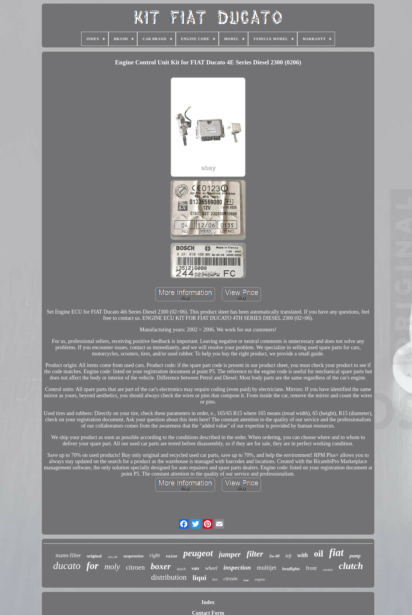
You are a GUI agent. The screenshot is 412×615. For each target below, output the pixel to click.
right (154, 555)
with (302, 555)
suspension (133, 556)
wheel (211, 568)
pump (354, 555)
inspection (237, 567)
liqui (200, 577)
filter (255, 553)
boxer (161, 566)
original (94, 556)
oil (318, 553)
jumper (230, 554)
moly (112, 566)
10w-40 (112, 557)
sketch (181, 569)
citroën (230, 578)
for (92, 565)
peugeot (198, 553)
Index (208, 602)
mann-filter (68, 555)
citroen (135, 567)
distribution (169, 577)
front (311, 568)
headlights (291, 569)
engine (260, 579)
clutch (351, 565)
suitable (328, 569)
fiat (336, 552)
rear (246, 580)
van (195, 568)
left (288, 555)
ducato (67, 565)
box (214, 579)
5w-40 (274, 556)
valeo (171, 556)
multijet (266, 567)
